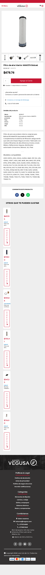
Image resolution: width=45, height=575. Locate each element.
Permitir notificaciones (23, 486)
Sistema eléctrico (22, 505)
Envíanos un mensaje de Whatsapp (18, 100)
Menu (5, 6)
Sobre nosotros (22, 518)
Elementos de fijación (22, 497)
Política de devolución (22, 478)
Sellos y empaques (22, 502)
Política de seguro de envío (22, 484)
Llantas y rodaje (22, 500)
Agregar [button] (7, 237)
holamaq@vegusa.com (23, 521)
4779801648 (22, 527)
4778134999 (22, 524)
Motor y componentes (22, 508)
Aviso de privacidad (22, 481)
